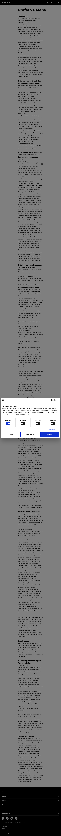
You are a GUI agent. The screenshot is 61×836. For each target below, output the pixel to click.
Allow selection (30, 434)
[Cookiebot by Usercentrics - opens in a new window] (52, 400)
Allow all (49, 434)
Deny (11, 434)
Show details (52, 429)
